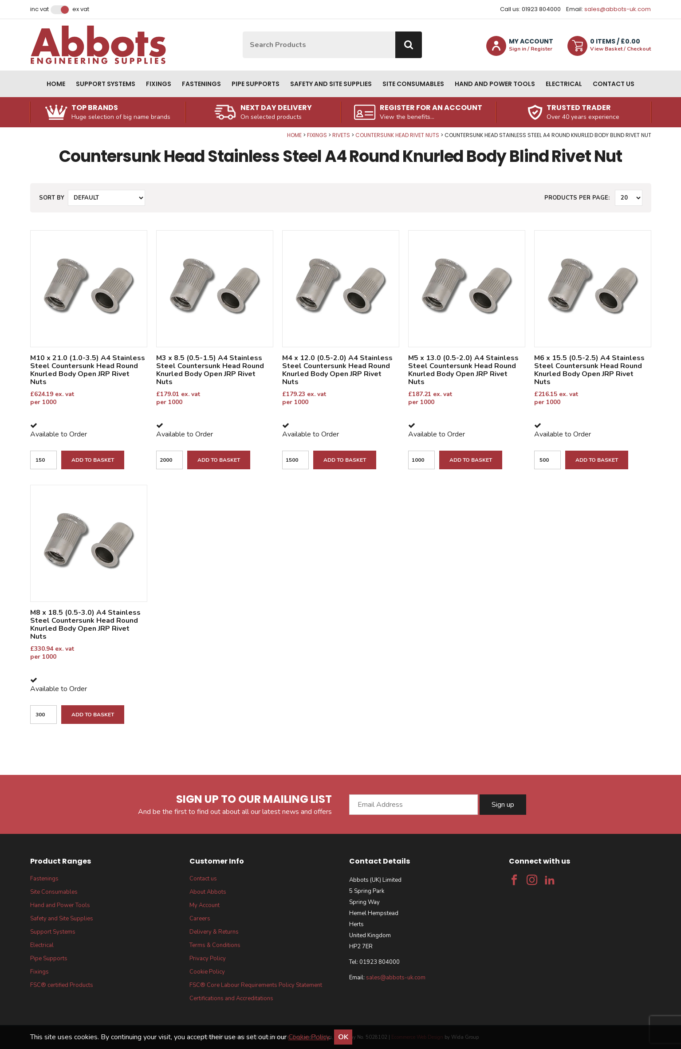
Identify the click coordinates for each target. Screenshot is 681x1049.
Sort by (51, 198)
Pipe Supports (255, 83)
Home (56, 83)
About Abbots (207, 892)
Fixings (158, 83)
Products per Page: (577, 198)
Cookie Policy (207, 972)
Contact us (613, 83)
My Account (204, 905)
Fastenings (201, 83)
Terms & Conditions (214, 945)
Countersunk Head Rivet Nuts (397, 135)
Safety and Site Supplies (331, 83)
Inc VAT (39, 9)
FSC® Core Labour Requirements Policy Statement (255, 985)
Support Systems (105, 83)
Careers (199, 919)
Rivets (341, 135)
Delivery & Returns (214, 932)
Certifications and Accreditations (231, 998)
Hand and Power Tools (495, 83)
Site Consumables (413, 83)
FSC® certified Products (61, 985)
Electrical (564, 83)
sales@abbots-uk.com (617, 9)
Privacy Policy (207, 959)
